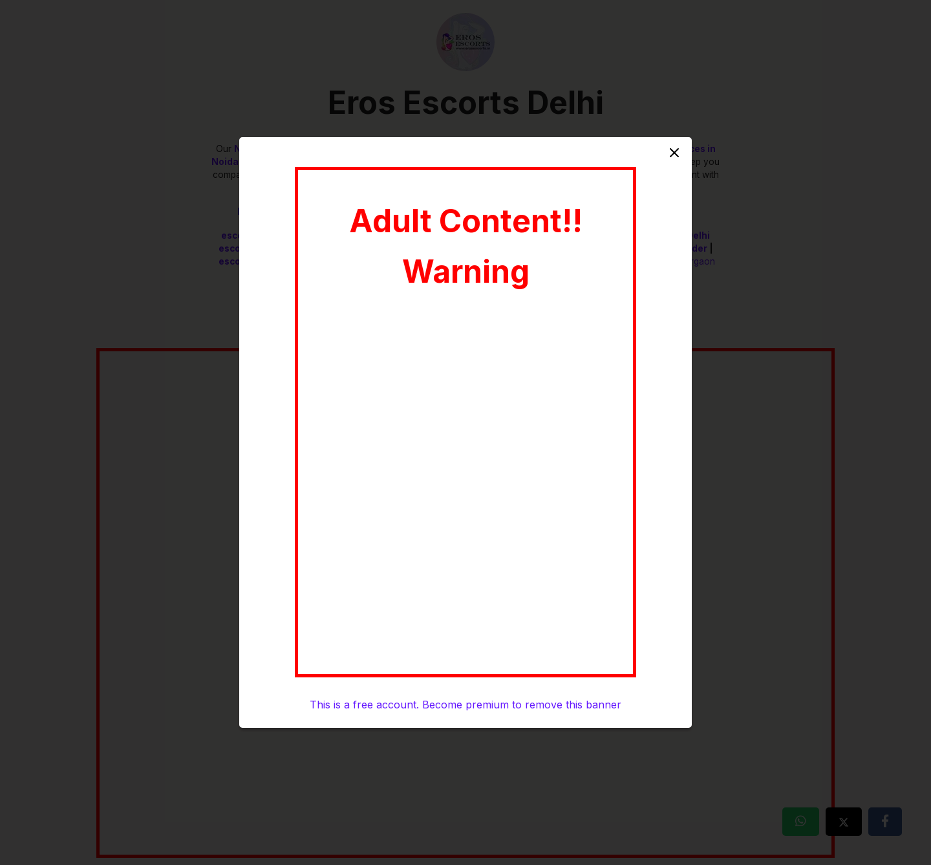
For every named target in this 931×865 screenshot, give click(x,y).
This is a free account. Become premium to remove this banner (465, 704)
